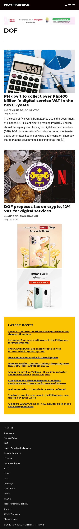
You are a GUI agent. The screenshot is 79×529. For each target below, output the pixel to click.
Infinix (7, 494)
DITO (6, 478)
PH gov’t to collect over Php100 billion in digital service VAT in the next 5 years (38, 100)
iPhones (8, 458)
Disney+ (7, 509)
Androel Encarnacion (22, 216)
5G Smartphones (12, 463)
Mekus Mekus (10, 519)
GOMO (7, 473)
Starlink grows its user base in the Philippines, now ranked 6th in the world (38, 396)
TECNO (7, 499)
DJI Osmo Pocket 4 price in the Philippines (33, 357)
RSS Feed (8, 428)
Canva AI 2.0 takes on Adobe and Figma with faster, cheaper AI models (39, 332)
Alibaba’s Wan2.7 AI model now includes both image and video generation (39, 405)
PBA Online (9, 489)
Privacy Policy (10, 438)
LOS (6, 443)
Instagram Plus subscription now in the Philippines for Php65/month (38, 341)
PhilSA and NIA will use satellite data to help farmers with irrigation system (34, 350)
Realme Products (12, 453)
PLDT (7, 468)
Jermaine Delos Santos (23, 110)
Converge (8, 483)
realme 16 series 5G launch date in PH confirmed (37, 389)
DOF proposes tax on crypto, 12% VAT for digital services (37, 208)
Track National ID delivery (16, 504)
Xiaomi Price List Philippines (17, 448)
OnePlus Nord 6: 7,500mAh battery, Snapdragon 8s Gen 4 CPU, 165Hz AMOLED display (38, 364)
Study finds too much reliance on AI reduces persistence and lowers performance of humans (37, 382)
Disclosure (9, 433)
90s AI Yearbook (12, 514)
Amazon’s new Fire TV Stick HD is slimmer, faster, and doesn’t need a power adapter (37, 373)
